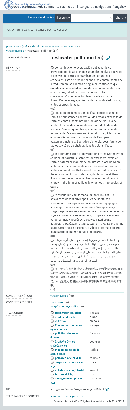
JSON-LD (77, 396)
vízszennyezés (15, 51)
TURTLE (66, 396)
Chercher (121, 17)
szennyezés (70, 46)
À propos (28, 7)
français (118, 7)
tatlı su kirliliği (64, 374)
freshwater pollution (68, 313)
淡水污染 (60, 321)
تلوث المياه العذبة (65, 317)
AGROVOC (12, 7)
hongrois (62, 17)
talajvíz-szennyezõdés (64, 306)
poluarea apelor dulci (68, 358)
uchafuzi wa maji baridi (69, 370)
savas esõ (56, 302)
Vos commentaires (51, 7)
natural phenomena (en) (45, 46)
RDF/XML (55, 396)
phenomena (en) (16, 46)
